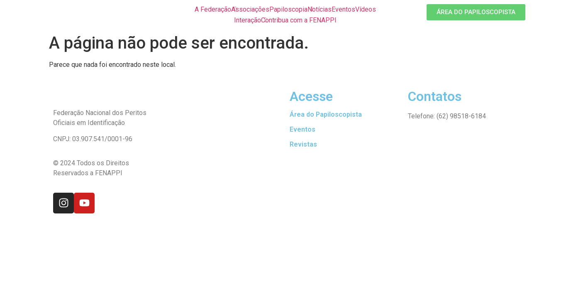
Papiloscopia (288, 9)
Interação (247, 20)
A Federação (213, 9)
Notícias (319, 9)
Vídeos (365, 9)
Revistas (303, 144)
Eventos (343, 9)
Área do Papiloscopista (326, 114)
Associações (250, 9)
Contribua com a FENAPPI (299, 20)
